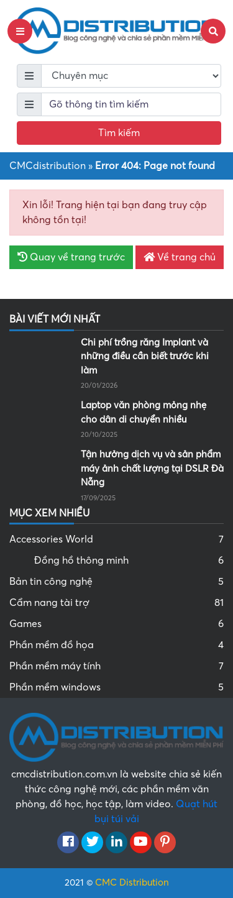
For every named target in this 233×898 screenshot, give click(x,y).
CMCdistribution (47, 166)
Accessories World (116, 539)
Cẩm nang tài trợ (116, 602)
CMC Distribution (132, 882)
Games (116, 623)
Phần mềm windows (116, 687)
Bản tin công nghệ (116, 581)
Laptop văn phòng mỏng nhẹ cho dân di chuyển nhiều (143, 412)
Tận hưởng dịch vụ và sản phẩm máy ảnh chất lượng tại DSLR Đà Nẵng (152, 468)
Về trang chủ (180, 257)
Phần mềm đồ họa (116, 645)
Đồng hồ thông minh (129, 560)
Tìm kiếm (119, 133)
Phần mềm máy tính (116, 666)
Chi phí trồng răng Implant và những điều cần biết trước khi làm (145, 356)
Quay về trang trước (71, 257)
